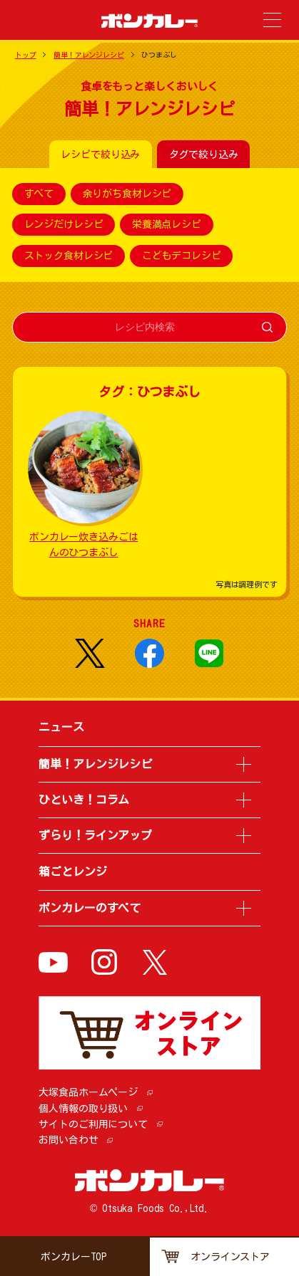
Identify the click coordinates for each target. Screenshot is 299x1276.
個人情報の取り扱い (83, 1109)
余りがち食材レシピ (127, 194)
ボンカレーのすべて (90, 908)
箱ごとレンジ (72, 871)
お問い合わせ (68, 1140)
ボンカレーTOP (74, 1257)
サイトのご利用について (93, 1124)
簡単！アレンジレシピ (89, 54)
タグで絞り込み (203, 155)
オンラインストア (230, 1257)
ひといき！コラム (84, 799)
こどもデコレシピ (181, 256)
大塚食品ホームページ (88, 1092)
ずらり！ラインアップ (95, 835)
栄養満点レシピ (166, 225)
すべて (39, 194)
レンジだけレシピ (63, 225)
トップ (25, 54)
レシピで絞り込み (100, 155)
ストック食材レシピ (68, 256)
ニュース (61, 727)
